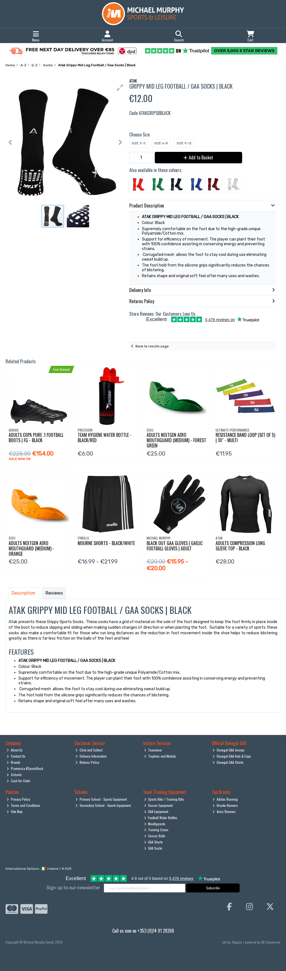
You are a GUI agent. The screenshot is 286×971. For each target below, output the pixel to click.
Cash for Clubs (18, 780)
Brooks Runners (225, 805)
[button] (120, 87)
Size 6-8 (161, 143)
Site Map (15, 811)
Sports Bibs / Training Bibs (164, 799)
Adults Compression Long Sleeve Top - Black (240, 546)
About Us (15, 750)
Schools (14, 774)
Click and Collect (89, 750)
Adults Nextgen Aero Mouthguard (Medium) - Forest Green (176, 440)
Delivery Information (91, 756)
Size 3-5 (139, 143)
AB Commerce (270, 942)
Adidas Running (225, 799)
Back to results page (152, 346)
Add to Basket (198, 157)
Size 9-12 (184, 143)
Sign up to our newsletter (73, 887)
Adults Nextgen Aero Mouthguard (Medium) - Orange (31, 548)
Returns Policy (87, 762)
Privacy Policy (18, 799)
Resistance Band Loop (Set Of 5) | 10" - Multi (245, 438)
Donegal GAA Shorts (228, 762)
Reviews (54, 593)
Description (23, 593)
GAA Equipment (156, 811)
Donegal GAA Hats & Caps (232, 756)
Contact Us (16, 756)
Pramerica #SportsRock (25, 768)
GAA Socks (153, 848)
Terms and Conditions (23, 805)
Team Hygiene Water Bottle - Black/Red (105, 438)
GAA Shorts (153, 842)
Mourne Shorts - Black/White (106, 543)
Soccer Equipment (158, 805)
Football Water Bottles (161, 817)
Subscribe (213, 887)
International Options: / (39, 869)
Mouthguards (155, 823)
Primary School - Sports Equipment (101, 799)
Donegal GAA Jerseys (229, 750)
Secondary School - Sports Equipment (103, 805)
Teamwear (153, 750)
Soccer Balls (155, 835)
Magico (237, 942)
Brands (13, 762)
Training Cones (156, 829)
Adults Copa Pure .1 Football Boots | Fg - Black (36, 438)
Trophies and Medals (160, 756)
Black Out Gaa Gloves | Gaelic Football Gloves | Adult (174, 546)
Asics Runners (224, 811)
